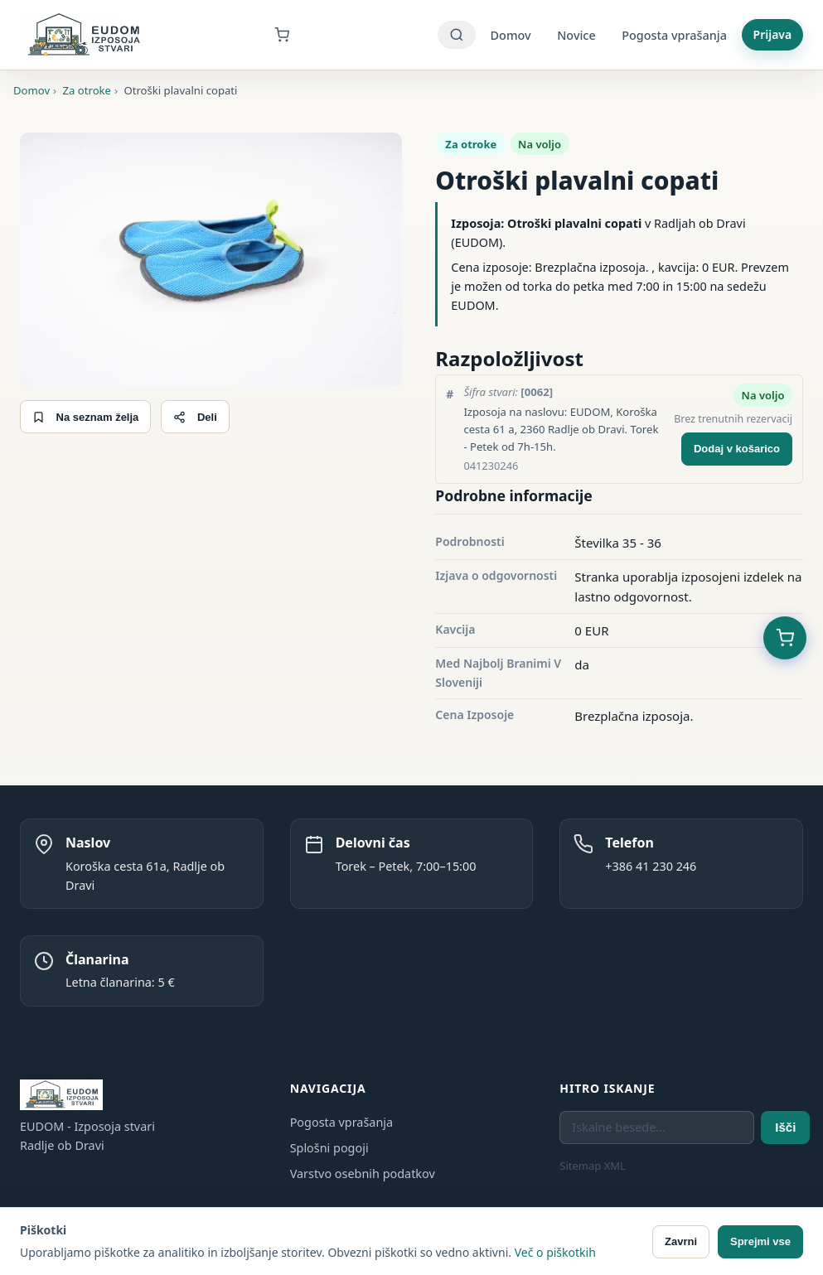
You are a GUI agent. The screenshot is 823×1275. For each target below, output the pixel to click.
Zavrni (681, 1241)
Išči (785, 1127)
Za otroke (470, 144)
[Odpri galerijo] (211, 260)
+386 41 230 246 (650, 866)
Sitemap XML (592, 1165)
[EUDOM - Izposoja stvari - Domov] (83, 35)
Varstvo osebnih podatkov (362, 1173)
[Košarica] (292, 35)
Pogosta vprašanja (674, 35)
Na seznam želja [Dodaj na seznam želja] (85, 417)
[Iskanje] (457, 35)
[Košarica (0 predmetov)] (784, 637)
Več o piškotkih (555, 1252)
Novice (576, 35)
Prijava (772, 34)
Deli (194, 417)
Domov (511, 35)
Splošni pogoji (329, 1148)
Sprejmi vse (760, 1241)
